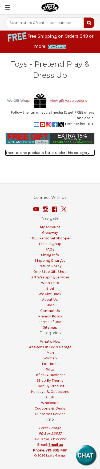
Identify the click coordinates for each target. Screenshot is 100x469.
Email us (55, 444)
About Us (50, 299)
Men (50, 352)
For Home (50, 364)
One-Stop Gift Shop (50, 271)
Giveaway (50, 232)
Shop (50, 305)
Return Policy (50, 266)
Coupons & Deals (50, 408)
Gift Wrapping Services (50, 277)
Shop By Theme (50, 380)
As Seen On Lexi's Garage (50, 347)
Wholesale (50, 403)
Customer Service (50, 414)
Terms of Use (50, 322)
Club (50, 397)
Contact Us (50, 310)
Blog (50, 288)
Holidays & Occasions (50, 391)
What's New (50, 341)
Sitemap (50, 327)
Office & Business (50, 375)
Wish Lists (50, 283)
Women (50, 358)
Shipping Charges (50, 260)
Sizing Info (50, 255)
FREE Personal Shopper (50, 238)
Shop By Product (50, 386)
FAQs (50, 249)
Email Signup (50, 244)
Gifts (50, 369)
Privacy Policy (50, 316)
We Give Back (50, 294)
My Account (50, 227)
